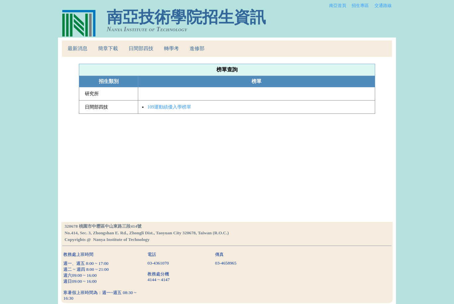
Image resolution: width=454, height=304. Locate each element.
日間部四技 (141, 48)
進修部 (197, 48)
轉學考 (171, 48)
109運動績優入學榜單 (169, 107)
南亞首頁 (337, 5)
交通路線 (383, 5)
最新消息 (77, 48)
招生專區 (360, 5)
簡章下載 (108, 48)
